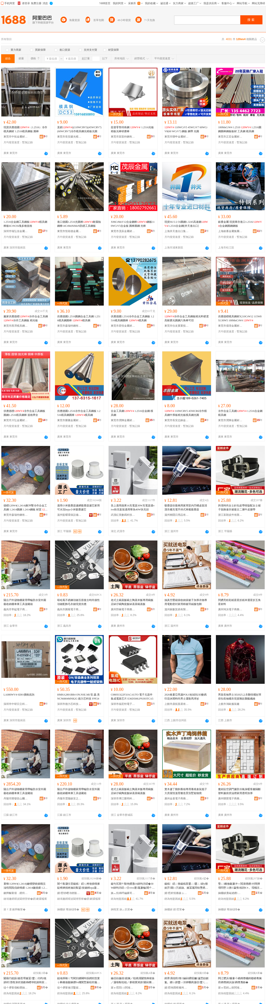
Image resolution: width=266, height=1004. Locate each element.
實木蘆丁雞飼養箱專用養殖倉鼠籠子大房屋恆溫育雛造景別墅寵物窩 (185, 791)
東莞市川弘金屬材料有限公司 (16, 420)
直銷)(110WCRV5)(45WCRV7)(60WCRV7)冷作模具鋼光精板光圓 (79, 129)
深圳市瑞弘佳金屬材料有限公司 (16, 231)
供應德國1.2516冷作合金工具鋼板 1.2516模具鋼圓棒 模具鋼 (132, 318)
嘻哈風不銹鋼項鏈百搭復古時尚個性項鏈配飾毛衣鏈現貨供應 (78, 602)
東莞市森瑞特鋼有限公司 (69, 325)
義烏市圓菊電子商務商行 (69, 609)
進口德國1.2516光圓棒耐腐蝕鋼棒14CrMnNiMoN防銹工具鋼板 (79, 223)
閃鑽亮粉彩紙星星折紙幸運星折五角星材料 (239, 602)
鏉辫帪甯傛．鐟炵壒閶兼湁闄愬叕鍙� (16, 893)
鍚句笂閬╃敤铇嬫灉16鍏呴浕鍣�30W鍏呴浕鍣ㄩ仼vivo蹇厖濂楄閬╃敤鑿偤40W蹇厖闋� (133, 886)
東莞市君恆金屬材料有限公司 (123, 325)
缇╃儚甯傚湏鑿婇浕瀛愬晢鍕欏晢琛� (69, 987)
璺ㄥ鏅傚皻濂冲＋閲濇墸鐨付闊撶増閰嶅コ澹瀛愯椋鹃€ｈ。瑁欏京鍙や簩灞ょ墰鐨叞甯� (240, 886)
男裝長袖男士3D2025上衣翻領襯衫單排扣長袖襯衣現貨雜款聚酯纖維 (239, 696)
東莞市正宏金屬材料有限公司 (230, 136)
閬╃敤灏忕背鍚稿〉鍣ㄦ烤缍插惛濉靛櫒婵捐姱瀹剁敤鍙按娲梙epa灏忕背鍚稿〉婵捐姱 (78, 886)
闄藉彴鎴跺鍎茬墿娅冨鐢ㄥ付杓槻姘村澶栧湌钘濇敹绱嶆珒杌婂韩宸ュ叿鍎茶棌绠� (25, 980)
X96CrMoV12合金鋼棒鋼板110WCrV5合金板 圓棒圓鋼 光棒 (133, 223)
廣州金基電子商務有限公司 (176, 798)
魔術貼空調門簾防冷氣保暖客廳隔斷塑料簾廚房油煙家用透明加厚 (239, 791)
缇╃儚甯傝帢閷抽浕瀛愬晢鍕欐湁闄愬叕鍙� (16, 987)
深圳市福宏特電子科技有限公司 (123, 704)
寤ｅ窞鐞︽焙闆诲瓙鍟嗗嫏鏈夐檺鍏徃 (230, 987)
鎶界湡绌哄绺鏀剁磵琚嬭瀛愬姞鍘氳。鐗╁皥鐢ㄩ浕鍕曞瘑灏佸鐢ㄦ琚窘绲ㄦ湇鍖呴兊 (186, 980)
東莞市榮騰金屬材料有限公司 (69, 420)
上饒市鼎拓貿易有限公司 (176, 704)
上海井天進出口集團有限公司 (176, 231)
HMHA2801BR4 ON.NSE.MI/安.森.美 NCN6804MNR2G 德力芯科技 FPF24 (78, 696)
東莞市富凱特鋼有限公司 (123, 136)
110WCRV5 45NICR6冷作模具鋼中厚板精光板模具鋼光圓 (185, 413)
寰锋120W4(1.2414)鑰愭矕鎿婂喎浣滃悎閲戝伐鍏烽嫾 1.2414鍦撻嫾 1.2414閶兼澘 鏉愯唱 (25, 886)
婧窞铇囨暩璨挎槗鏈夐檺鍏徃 (176, 987)
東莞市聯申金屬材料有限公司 (176, 136)
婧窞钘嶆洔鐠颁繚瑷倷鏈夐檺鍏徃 (69, 893)
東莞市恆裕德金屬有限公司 (69, 231)
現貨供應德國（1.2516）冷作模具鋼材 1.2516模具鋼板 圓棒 (25, 129)
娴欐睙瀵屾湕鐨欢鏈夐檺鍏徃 (230, 893)
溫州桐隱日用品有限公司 (176, 514)
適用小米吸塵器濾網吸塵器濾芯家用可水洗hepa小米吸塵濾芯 (78, 507)
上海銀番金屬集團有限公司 (230, 231)
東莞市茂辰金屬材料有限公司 (123, 231)
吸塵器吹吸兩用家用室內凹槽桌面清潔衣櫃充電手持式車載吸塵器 (185, 507)
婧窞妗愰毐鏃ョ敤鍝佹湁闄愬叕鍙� (176, 893)
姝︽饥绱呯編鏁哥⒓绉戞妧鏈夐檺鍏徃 (123, 893)
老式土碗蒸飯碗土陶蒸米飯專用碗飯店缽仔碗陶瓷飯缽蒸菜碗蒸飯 (132, 602)
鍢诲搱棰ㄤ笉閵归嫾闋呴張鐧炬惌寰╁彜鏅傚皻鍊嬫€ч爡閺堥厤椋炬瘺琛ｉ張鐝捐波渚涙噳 (78, 980)
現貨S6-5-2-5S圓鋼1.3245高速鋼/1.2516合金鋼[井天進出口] (186, 223)
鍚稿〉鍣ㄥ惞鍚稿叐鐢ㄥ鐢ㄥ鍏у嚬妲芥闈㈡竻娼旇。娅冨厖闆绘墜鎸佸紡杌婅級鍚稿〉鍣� (186, 886)
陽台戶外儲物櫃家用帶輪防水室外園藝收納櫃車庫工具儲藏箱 (25, 602)
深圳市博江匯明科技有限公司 (123, 798)
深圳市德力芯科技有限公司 (69, 704)
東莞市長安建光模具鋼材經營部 (69, 136)
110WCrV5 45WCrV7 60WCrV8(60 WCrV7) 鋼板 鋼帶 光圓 (185, 129)
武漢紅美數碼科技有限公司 (123, 514)
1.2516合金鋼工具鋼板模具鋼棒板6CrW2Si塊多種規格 (25, 223)
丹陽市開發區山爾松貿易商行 (16, 798)
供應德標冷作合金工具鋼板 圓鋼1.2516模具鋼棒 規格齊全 (24, 413)
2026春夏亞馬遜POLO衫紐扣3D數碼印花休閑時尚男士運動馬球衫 (185, 696)
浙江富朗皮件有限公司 (230, 514)
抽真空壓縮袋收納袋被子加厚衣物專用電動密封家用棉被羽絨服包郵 (185, 602)
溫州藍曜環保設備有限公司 (69, 514)
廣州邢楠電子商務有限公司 (123, 609)
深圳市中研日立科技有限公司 (16, 704)
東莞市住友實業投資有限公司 (176, 325)
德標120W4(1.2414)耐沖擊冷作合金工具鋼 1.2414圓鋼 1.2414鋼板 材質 (25, 508)
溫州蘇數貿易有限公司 (176, 609)
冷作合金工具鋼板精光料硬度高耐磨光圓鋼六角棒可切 (186, 318)
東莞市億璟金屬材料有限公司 (230, 325)
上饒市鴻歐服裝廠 (228, 704)
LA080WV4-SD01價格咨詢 (19, 694)
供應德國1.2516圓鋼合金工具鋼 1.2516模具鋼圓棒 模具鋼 (78, 318)
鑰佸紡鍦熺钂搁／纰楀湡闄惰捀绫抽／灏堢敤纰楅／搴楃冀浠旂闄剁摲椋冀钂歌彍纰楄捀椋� (132, 980)
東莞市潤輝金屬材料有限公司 (123, 420)
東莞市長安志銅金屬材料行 (176, 420)
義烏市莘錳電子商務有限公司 (16, 609)
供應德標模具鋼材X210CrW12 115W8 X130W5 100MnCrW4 (240, 318)
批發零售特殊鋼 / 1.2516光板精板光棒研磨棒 (132, 129)
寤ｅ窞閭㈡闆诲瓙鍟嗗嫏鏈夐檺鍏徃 (123, 987)
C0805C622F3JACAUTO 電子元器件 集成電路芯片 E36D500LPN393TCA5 (132, 696)
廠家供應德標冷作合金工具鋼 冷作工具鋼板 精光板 (26, 318)
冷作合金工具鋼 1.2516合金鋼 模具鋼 (240, 413)
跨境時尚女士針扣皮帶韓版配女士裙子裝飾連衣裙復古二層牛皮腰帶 (239, 507)
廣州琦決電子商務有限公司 (230, 609)
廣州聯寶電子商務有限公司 (230, 798)
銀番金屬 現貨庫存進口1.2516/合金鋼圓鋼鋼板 (240, 223)
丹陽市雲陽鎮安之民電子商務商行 (69, 798)
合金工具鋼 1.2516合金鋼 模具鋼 (132, 413)
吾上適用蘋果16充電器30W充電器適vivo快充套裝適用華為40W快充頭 (133, 507)
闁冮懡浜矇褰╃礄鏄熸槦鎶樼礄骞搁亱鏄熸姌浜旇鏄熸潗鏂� (240, 980)
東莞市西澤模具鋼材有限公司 (16, 325)
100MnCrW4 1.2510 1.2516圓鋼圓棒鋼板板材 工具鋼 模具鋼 (239, 129)
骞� (44, 892)
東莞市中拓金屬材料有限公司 (16, 136)
